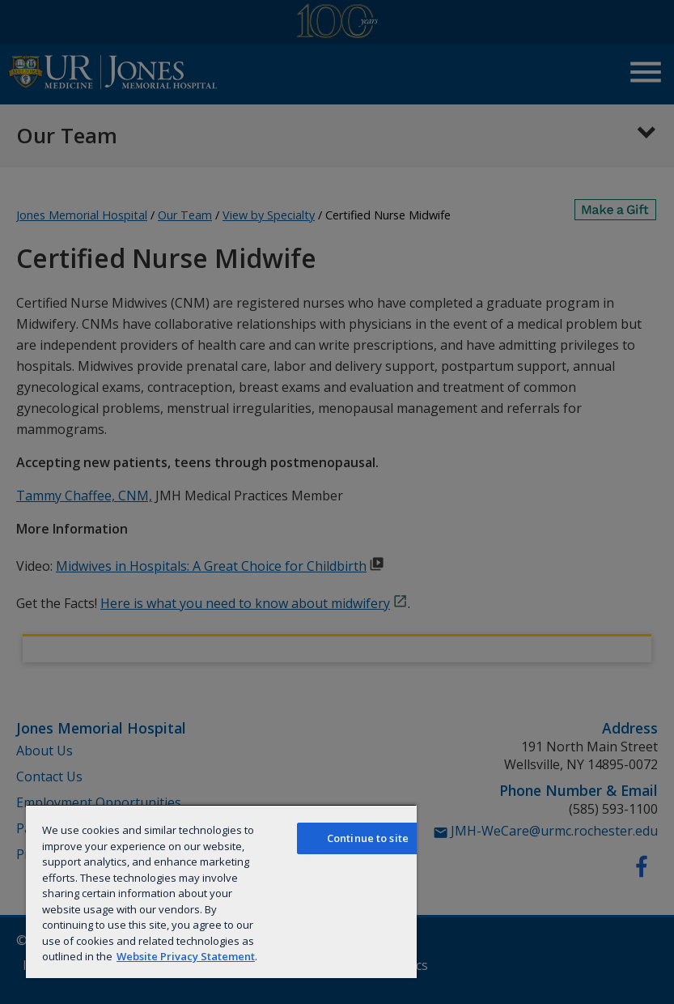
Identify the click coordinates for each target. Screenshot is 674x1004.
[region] (221, 891)
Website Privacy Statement (186, 956)
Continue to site (368, 838)
